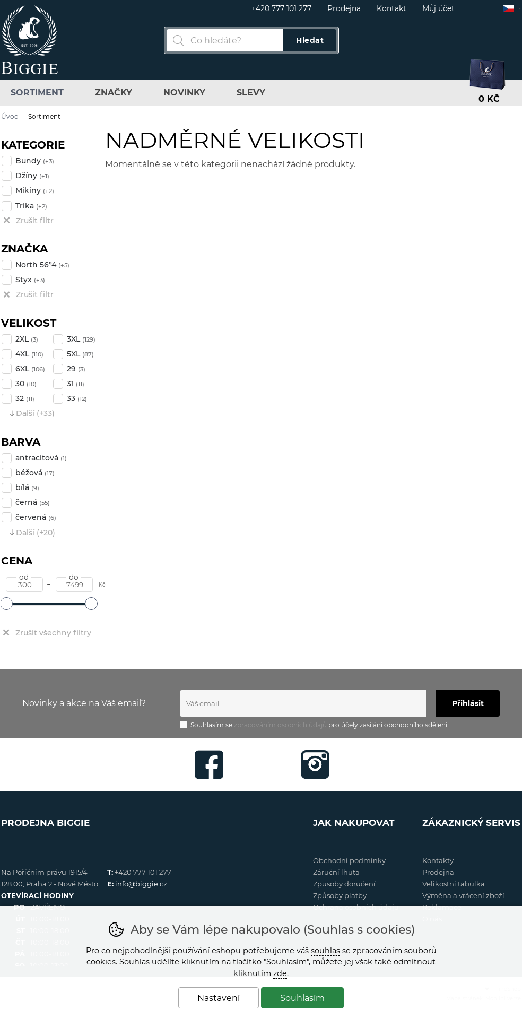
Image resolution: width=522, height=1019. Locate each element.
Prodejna (344, 8)
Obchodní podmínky (349, 860)
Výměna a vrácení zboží (463, 895)
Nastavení (218, 998)
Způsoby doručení (344, 883)
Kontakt (391, 8)
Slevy (251, 93)
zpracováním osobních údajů (280, 725)
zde (280, 973)
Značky (113, 93)
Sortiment (37, 93)
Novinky (184, 93)
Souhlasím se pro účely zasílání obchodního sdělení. (314, 724)
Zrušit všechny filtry (53, 633)
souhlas (325, 950)
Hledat (310, 40)
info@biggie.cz (141, 883)
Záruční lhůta (336, 872)
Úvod (10, 116)
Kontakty (438, 860)
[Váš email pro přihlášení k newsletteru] (303, 703)
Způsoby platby (340, 895)
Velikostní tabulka (453, 883)
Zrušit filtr (35, 220)
